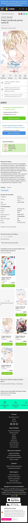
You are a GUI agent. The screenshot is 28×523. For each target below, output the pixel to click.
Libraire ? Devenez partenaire (14, 466)
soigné (14, 114)
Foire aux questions (14, 474)
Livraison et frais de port (14, 476)
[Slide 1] (14, 71)
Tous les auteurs (14, 447)
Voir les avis (4, 28)
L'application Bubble (14, 453)
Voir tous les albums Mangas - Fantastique (12, 383)
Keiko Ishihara (20, 208)
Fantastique (20, 198)
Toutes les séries (14, 445)
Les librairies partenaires (14, 468)
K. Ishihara (4, 281)
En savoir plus (18, 5)
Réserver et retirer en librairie (14, 482)
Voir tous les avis (5, 239)
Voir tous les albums (6, 252)
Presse (14, 419)
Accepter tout (6, 519)
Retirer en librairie (14, 133)
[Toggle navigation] (2, 9)
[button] (3, 52)
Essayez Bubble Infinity (14, 455)
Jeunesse (14, 438)
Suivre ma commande (14, 478)
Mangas (19, 196)
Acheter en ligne (14, 480)
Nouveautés (14, 441)
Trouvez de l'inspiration (14, 430)
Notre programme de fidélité (14, 457)
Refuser (15, 519)
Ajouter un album (14, 459)
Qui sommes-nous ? (14, 417)
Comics (14, 435)
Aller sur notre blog (5, 395)
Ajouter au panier (14, 118)
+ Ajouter (9, 187)
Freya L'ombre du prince (8, 13)
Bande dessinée (14, 432)
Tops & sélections (14, 443)
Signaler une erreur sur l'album (8, 226)
